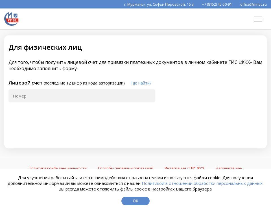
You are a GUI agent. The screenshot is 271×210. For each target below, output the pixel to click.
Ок (135, 200)
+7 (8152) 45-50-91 (217, 4)
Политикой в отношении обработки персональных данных (202, 183)
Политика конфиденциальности (58, 168)
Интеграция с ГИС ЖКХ (184, 168)
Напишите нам (229, 168)
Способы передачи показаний (125, 168)
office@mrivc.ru (253, 4)
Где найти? (140, 83)
